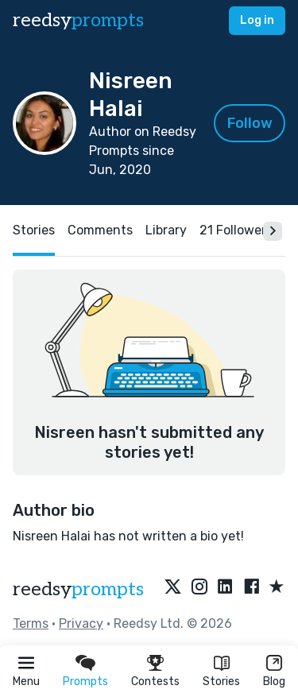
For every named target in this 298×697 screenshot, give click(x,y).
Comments (100, 230)
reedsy (78, 589)
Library (166, 230)
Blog (274, 681)
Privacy (81, 623)
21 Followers (236, 230)
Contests (155, 681)
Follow (250, 123)
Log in (257, 20)
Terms (30, 623)
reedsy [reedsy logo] (78, 20)
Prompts (85, 681)
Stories (221, 681)
